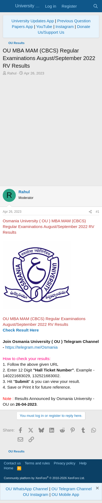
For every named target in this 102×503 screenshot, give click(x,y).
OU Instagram (35, 494)
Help (83, 463)
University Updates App (32, 20)
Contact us (12, 463)
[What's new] (84, 6)
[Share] (90, 212)
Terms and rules (37, 463)
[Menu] (7, 6)
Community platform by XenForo (44, 478)
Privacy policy (64, 463)
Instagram (64, 26)
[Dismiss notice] (96, 489)
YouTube (44, 26)
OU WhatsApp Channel (27, 488)
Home (8, 468)
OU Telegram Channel (71, 488)
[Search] (95, 6)
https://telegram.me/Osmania (31, 347)
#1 (97, 212)
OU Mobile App (65, 494)
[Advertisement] (51, 132)
